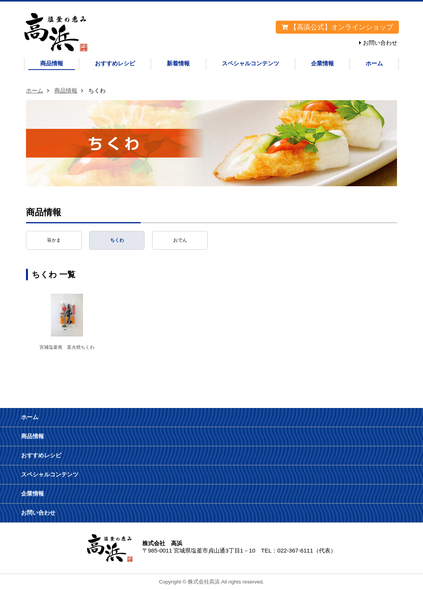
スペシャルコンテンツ (250, 63)
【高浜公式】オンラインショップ (337, 27)
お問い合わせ (380, 42)
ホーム (374, 63)
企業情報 (322, 63)
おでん (180, 240)
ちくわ (117, 240)
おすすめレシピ (115, 63)
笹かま (54, 240)
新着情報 (178, 63)
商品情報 (51, 63)
